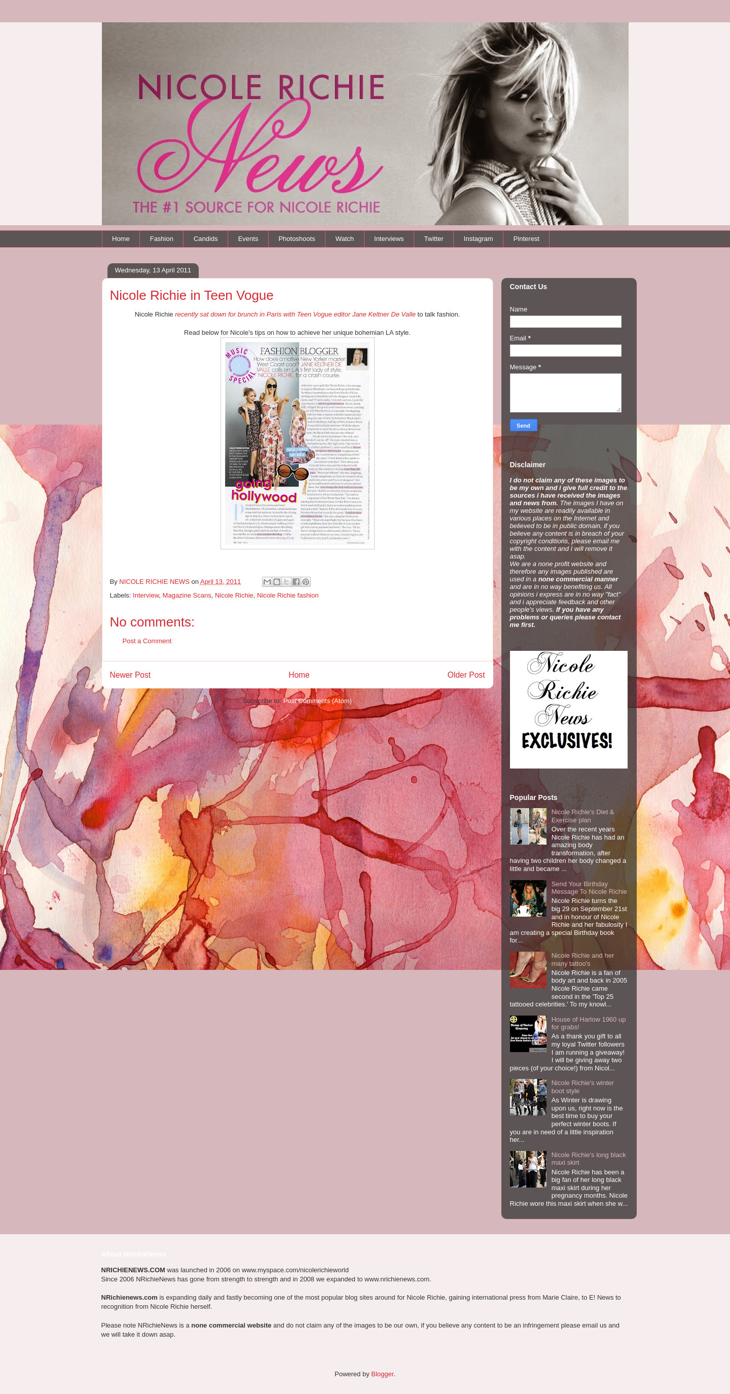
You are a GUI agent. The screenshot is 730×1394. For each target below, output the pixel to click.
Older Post (466, 675)
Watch (345, 238)
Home (121, 238)
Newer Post (130, 675)
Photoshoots (296, 238)
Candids (206, 238)
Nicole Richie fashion (287, 595)
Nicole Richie (234, 595)
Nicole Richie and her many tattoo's (583, 959)
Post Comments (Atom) (317, 701)
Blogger (382, 1374)
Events (248, 238)
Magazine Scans (187, 595)
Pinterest (526, 238)
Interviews (389, 238)
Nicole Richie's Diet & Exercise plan (583, 816)
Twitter (434, 238)
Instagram (478, 238)
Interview (146, 595)
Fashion (161, 238)
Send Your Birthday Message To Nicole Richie (589, 888)
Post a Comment (147, 641)
